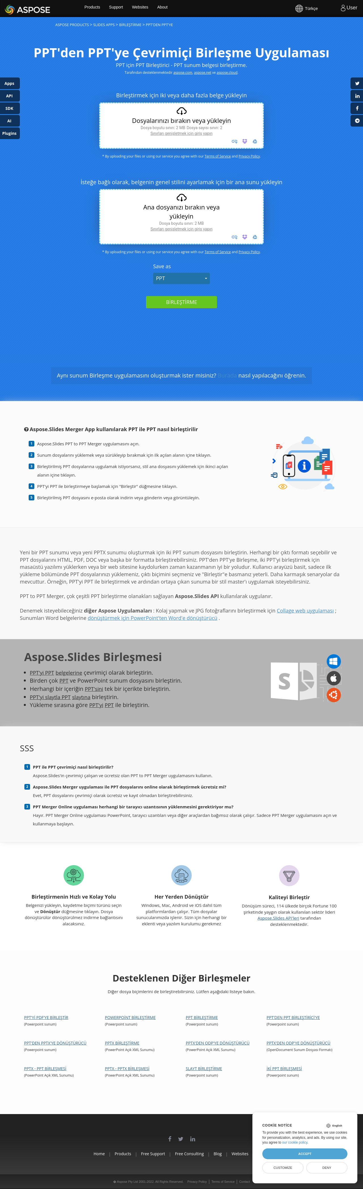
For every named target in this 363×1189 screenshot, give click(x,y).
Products (111, 8)
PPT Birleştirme (202, 1017)
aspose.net (202, 72)
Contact (244, 1181)
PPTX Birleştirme (122, 1043)
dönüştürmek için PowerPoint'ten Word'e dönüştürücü (152, 618)
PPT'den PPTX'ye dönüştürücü (55, 1043)
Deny (326, 1167)
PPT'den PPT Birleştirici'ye (293, 1017)
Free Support (146, 1153)
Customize (282, 1167)
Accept (304, 1154)
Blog (224, 1153)
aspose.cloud (227, 72)
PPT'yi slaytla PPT (52, 697)
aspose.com (182, 72)
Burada (227, 375)
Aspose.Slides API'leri (278, 918)
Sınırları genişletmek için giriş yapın (181, 133)
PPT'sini (95, 689)
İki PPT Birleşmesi (284, 1068)
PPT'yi (97, 705)
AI (9, 120)
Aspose (11, 8)
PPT (160, 278)
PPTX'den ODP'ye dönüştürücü (218, 1043)
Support (135, 8)
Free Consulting (189, 1153)
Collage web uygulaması (305, 610)
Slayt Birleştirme (204, 1068)
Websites (160, 8)
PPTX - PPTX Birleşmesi (127, 1068)
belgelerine (73, 672)
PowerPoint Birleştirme (130, 1017)
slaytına (86, 697)
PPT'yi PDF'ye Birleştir (46, 1017)
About (183, 8)
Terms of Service (217, 156)
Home (79, 1153)
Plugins (9, 133)
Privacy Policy (249, 156)
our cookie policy (294, 1142)
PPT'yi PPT (43, 672)
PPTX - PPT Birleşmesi (45, 1068)
